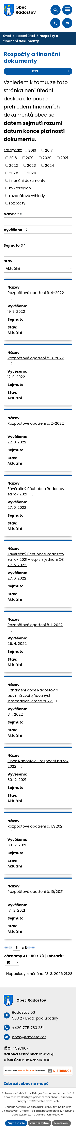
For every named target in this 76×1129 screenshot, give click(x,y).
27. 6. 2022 (16, 507)
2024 (49, 165)
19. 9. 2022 (16, 311)
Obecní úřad (25, 35)
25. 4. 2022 (17, 643)
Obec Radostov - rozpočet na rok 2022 (38, 763)
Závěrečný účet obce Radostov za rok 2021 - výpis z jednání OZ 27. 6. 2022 (35, 559)
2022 (13, 165)
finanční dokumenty (27, 180)
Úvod (7, 35)
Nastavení (61, 1123)
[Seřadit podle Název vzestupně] (21, 213)
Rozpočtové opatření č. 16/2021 (35, 894)
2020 (47, 157)
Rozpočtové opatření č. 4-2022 (35, 295)
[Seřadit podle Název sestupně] (21, 215)
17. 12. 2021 (16, 910)
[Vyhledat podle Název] (38, 221)
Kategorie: (13, 149)
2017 (49, 150)
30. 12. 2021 (16, 779)
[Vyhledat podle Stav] (38, 269)
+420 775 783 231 (55, 23)
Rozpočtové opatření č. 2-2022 (35, 426)
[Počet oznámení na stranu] (12, 962)
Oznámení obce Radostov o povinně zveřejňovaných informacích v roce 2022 (33, 696)
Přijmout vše (16, 1123)
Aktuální (14, 332)
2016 (32, 150)
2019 (29, 157)
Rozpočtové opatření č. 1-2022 (35, 627)
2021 (64, 157)
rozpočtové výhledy (27, 195)
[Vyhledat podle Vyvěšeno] (38, 237)
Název (11, 214)
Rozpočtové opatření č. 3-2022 (35, 360)
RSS (51, 71)
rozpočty (17, 203)
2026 (31, 172)
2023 (31, 165)
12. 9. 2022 (16, 376)
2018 (13, 157)
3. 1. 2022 (15, 714)
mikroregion (20, 188)
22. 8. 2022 (16, 442)
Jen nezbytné (39, 1123)
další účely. (53, 1101)
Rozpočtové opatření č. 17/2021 (35, 829)
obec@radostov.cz (67, 23)
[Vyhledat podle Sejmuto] (38, 253)
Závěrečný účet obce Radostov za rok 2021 (35, 491)
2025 (13, 172)
